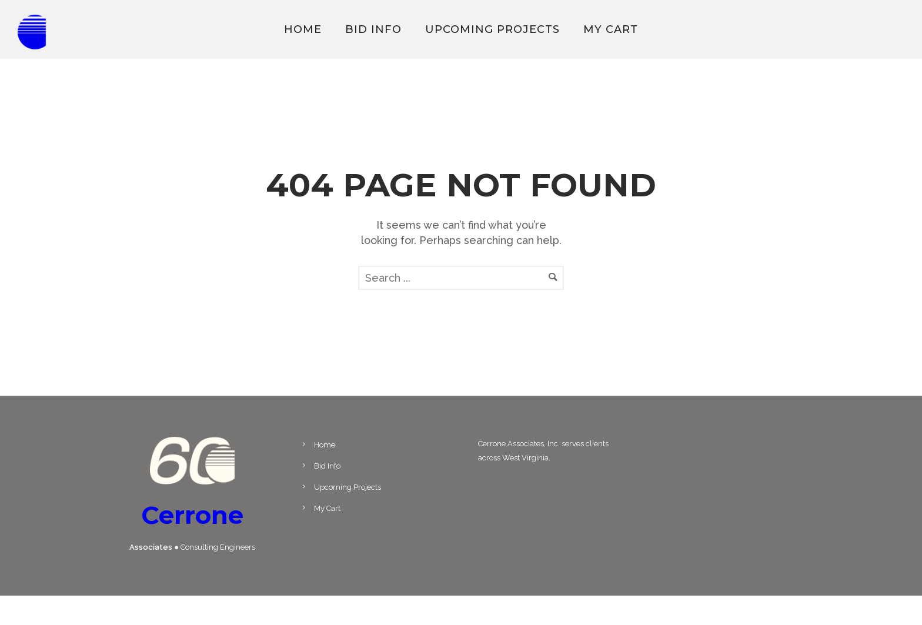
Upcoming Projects (492, 29)
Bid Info (373, 29)
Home (303, 29)
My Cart (610, 29)
